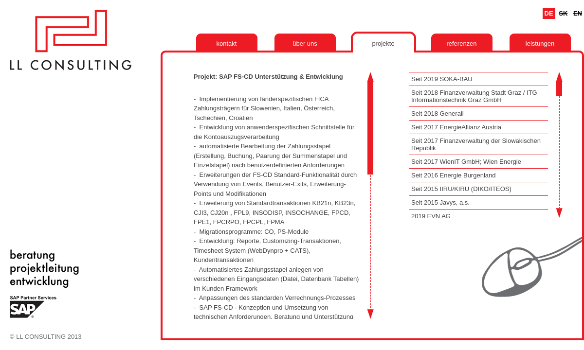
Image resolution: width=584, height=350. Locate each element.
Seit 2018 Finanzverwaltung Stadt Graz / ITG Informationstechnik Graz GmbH (474, 96)
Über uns (304, 43)
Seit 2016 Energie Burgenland (453, 175)
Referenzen (461, 43)
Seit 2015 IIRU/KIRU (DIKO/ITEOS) (461, 188)
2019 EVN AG (431, 216)
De (549, 13)
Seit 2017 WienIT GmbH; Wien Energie (466, 161)
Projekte (383, 43)
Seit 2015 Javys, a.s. (440, 202)
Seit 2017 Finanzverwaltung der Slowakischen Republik (476, 144)
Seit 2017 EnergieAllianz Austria (456, 127)
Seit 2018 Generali (437, 113)
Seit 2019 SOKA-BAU (442, 79)
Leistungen (540, 43)
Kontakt (227, 43)
